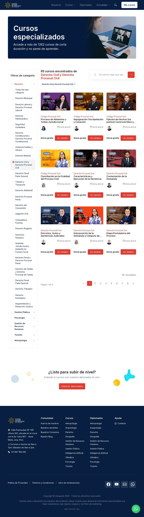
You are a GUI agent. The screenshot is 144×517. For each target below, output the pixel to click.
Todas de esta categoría (20, 91)
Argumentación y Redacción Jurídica (22, 305)
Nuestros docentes (49, 428)
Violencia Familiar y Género (22, 148)
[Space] (16, 420)
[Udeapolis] (12, 5)
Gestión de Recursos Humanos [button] (17, 326)
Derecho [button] (16, 84)
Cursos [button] (69, 5)
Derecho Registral (22, 228)
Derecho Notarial (21, 155)
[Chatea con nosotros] (136, 509)
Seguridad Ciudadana (18, 125)
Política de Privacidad (18, 483)
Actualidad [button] (101, 5)
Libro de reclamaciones (69, 483)
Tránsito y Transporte (18, 183)
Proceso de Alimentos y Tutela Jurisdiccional (53, 120)
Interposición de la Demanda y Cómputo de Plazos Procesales (87, 236)
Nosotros (56, 5)
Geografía (69, 436)
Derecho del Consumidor (19, 206)
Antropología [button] (18, 340)
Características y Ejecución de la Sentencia (87, 177)
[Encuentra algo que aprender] (108, 75)
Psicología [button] (17, 317)
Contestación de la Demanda (116, 177)
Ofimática (69, 457)
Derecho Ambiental (22, 190)
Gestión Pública (72, 448)
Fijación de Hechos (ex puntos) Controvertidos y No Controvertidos (120, 122)
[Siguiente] (133, 283)
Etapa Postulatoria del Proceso (118, 234)
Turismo (69, 466)
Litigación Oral (20, 213)
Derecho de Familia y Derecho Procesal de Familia (22, 271)
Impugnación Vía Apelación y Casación (88, 120)
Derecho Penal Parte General (20, 174)
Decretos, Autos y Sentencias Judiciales (52, 234)
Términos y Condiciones (43, 483)
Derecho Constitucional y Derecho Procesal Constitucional (22, 137)
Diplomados (86, 5)
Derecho (69, 432)
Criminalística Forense (19, 221)
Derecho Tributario (22, 289)
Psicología (70, 462)
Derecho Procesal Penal (22, 198)
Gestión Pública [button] (20, 312)
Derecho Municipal (22, 98)
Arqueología (71, 428)
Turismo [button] (16, 334)
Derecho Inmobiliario (18, 296)
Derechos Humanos (18, 236)
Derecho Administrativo (20, 117)
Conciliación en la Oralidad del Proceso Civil (55, 177)
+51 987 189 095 (17, 452)
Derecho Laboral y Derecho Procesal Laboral (22, 107)
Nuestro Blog (47, 436)
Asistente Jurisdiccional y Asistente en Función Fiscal (20, 247)
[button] (115, 5)
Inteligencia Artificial (74, 453)
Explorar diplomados (72, 386)
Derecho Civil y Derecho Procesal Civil (22, 164)
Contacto (120, 423)
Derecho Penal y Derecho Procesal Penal (22, 260)
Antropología (71, 423)
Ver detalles (62, 138)
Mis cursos (129, 5)
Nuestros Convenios (50, 432)
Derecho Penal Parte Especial (20, 281)
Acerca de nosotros (50, 423)
